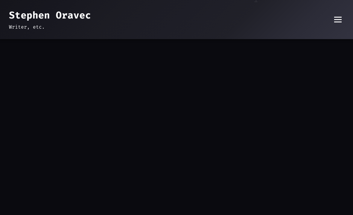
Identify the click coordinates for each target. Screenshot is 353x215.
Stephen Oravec (50, 15)
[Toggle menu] (338, 19)
